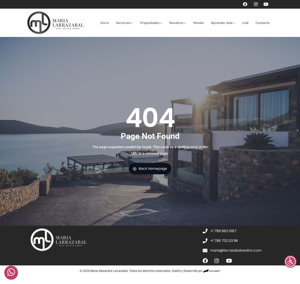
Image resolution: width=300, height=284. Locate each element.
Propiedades (151, 23)
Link (245, 23)
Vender (198, 23)
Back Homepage (150, 168)
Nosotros (177, 23)
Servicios (124, 23)
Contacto (262, 23)
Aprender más (223, 23)
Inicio (105, 23)
